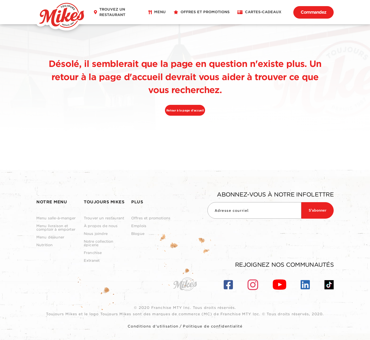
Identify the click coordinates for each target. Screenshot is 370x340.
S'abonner (317, 210)
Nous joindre (96, 234)
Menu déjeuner (50, 237)
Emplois (138, 226)
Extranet (92, 260)
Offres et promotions (150, 218)
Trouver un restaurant (104, 218)
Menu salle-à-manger (56, 218)
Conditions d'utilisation (153, 326)
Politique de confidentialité (212, 326)
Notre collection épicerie (98, 243)
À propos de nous (101, 226)
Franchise (93, 253)
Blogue (137, 234)
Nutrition (44, 245)
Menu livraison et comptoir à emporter (55, 227)
